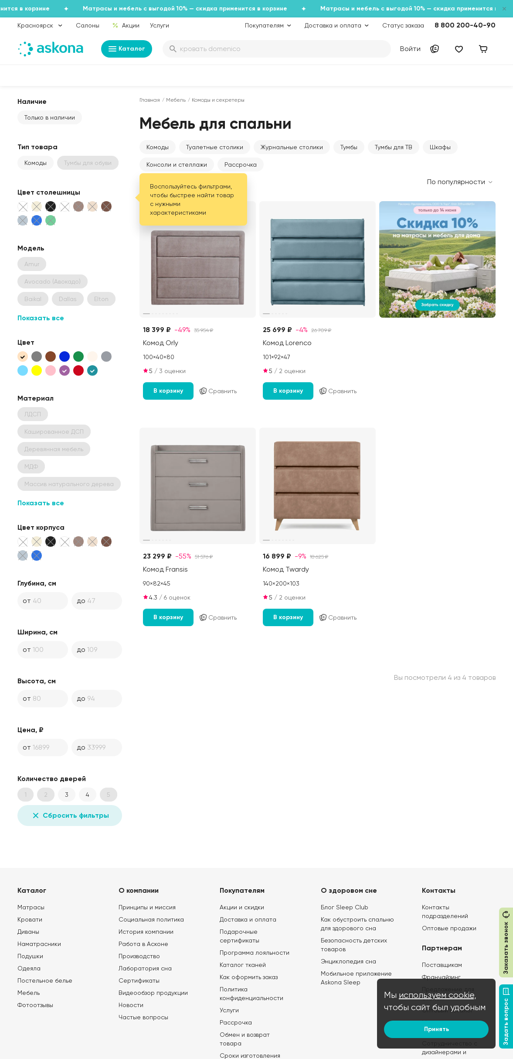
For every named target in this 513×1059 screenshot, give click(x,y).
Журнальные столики (292, 147)
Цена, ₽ (30, 730)
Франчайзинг (441, 976)
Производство (139, 956)
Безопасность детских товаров (354, 945)
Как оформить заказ (249, 976)
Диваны (28, 931)
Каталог (126, 49)
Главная (149, 100)
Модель (30, 248)
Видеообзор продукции (153, 992)
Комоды (35, 162)
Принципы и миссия (147, 907)
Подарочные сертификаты (239, 936)
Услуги (159, 25)
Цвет (25, 342)
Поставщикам (442, 964)
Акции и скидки (242, 907)
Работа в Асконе (143, 943)
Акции (125, 25)
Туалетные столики (214, 147)
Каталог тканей (243, 964)
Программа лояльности (254, 952)
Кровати (29, 919)
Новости (131, 1004)
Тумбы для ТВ (393, 147)
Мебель (176, 100)
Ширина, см (37, 632)
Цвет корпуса (41, 527)
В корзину (168, 390)
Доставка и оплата (248, 919)
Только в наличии (49, 117)
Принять (436, 1029)
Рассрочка (240, 164)
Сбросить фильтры (70, 815)
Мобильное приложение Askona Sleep (356, 978)
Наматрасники (39, 943)
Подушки (30, 956)
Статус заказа (403, 25)
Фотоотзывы (35, 1004)
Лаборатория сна (145, 968)
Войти (410, 49)
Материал (35, 398)
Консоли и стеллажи (176, 164)
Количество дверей (51, 779)
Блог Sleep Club (344, 907)
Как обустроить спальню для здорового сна (357, 924)
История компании (146, 931)
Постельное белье (44, 980)
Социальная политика (151, 919)
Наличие (32, 101)
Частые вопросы (143, 1017)
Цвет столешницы (48, 192)
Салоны (87, 25)
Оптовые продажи (449, 928)
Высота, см (36, 681)
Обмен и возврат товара (245, 1039)
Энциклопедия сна (348, 961)
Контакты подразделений (445, 911)
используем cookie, (437, 995)
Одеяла (29, 968)
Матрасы (30, 907)
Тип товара (37, 147)
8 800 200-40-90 (465, 25)
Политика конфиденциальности (251, 993)
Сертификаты (139, 980)
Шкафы (440, 147)
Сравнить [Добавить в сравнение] (218, 391)
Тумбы (348, 147)
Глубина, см (36, 583)
